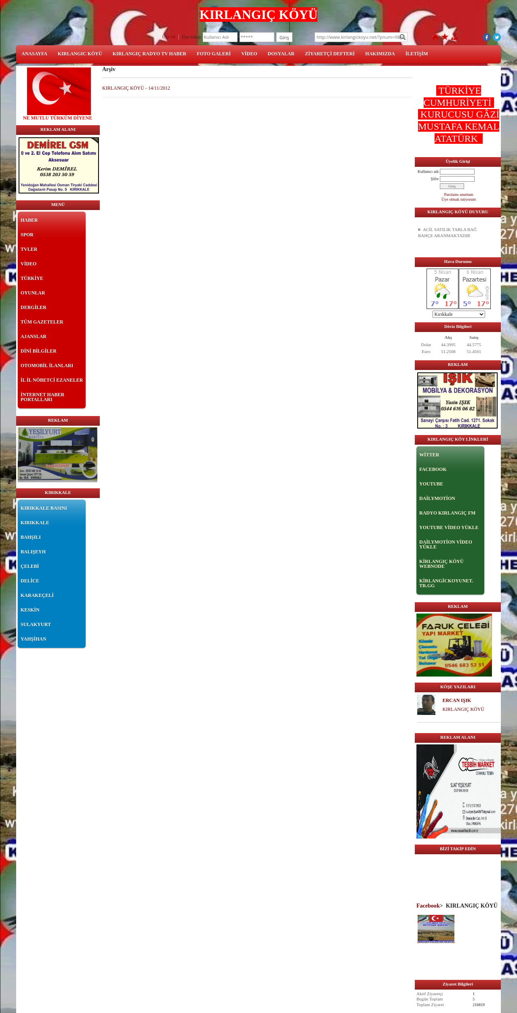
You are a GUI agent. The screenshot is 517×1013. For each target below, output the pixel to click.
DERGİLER (33, 307)
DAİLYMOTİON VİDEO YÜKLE (445, 544)
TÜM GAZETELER (42, 322)
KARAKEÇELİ (37, 595)
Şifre (435, 179)
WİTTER (429, 455)
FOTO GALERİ (214, 54)
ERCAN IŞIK (456, 700)
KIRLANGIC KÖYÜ (80, 54)
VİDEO (249, 54)
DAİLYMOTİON (437, 498)
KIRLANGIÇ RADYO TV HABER (150, 54)
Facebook (428, 905)
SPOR (27, 234)
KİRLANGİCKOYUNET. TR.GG (446, 583)
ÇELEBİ (30, 566)
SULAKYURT (36, 624)
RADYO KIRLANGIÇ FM (447, 513)
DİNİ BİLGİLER (39, 351)
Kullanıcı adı (428, 171)
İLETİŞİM (417, 54)
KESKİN (30, 610)
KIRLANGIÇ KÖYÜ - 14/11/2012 (136, 88)
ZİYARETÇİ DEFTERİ (330, 54)
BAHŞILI (31, 537)
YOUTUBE (431, 484)
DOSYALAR (281, 54)
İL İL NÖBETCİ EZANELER (52, 380)
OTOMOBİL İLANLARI (47, 365)
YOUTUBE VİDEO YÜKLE (449, 527)
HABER (29, 220)
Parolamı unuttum (458, 194)
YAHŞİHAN (33, 639)
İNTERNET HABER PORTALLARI (42, 397)
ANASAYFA (34, 54)
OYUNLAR (33, 293)
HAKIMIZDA (380, 54)
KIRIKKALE (35, 522)
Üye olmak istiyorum (458, 199)
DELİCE (30, 581)
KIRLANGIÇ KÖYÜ (463, 709)
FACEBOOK (433, 469)
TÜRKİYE (32, 278)
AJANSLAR (33, 336)
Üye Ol (168, 36)
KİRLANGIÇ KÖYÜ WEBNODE (441, 564)
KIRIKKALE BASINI (44, 508)
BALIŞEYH (33, 552)
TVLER (29, 249)
